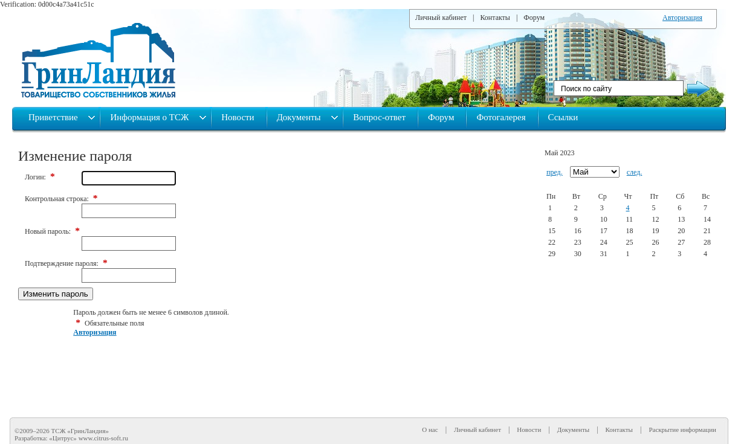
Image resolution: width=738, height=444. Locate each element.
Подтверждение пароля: (66, 263)
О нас (430, 429)
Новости (237, 117)
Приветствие (54, 117)
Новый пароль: (52, 231)
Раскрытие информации (682, 429)
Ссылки (563, 117)
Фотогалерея (500, 117)
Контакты (495, 17)
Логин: (40, 177)
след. (635, 172)
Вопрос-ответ (379, 117)
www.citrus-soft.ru (103, 438)
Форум (534, 17)
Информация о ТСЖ (150, 117)
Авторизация (682, 17)
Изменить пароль (55, 293)
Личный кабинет (441, 17)
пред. (554, 172)
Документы (300, 117)
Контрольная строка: (61, 199)
